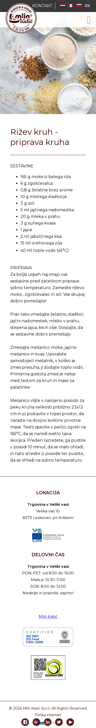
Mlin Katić (48, 616)
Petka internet (48, 715)
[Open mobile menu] (89, 20)
